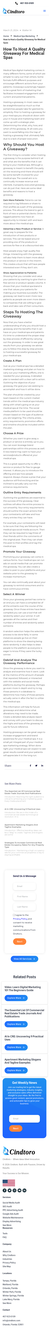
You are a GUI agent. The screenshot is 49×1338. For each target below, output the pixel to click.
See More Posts (13, 783)
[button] (45, 11)
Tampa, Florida (9, 1280)
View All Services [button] (24, 959)
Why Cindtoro (9, 1255)
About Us (7, 1251)
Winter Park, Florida (12, 1292)
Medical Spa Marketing (24, 36)
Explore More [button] (16, 998)
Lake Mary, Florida (11, 1299)
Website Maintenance (13, 1217)
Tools (5, 1233)
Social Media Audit (11, 1202)
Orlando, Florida (10, 1288)
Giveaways (18, 87)
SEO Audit (7, 1206)
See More (7, 1225)
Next (19, 941)
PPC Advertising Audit (13, 1210)
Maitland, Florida (10, 1284)
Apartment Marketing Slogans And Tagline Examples (21, 826)
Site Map (7, 1266)
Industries (7, 1259)
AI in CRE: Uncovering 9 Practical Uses (22, 809)
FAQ (5, 1237)
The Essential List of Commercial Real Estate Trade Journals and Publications (23, 792)
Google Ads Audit (11, 1214)
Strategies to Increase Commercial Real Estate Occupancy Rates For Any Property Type (24, 845)
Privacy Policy (20, 918)
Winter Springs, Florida (13, 1295)
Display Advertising (12, 1221)
